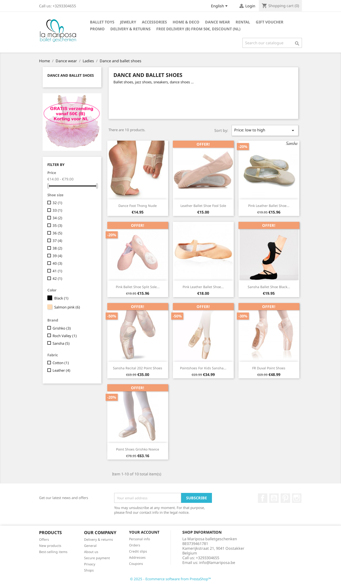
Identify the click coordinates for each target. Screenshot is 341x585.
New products (50, 545)
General (90, 545)
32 (57, 202)
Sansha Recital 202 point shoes (137, 368)
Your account (144, 532)
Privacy (89, 564)
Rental (243, 22)
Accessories (154, 22)
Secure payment (97, 558)
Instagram (296, 498)
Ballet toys (102, 22)
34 (57, 217)
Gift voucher (269, 22)
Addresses (137, 557)
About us (91, 551)
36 (57, 233)
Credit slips (138, 551)
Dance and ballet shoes (70, 75)
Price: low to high (265, 130)
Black (61, 298)
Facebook (262, 498)
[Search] (272, 43)
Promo (97, 28)
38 (57, 248)
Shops (89, 570)
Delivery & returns (130, 28)
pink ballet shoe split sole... (138, 287)
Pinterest (285, 498)
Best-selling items (53, 551)
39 (57, 255)
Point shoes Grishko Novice (137, 449)
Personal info (139, 539)
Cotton (61, 362)
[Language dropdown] (220, 6)
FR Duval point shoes (268, 368)
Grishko (62, 328)
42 (57, 278)
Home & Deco (186, 22)
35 (57, 225)
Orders (134, 545)
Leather (61, 370)
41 (57, 270)
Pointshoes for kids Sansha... (203, 368)
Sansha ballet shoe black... (269, 287)
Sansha (61, 343)
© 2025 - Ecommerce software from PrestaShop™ (170, 578)
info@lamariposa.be (217, 562)
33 (57, 210)
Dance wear (217, 22)
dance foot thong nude (137, 205)
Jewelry (128, 22)
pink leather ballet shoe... (268, 205)
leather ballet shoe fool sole (203, 205)
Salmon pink (67, 307)
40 (57, 263)
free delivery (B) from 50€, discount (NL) (198, 28)
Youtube (274, 498)
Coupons (136, 563)
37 (57, 240)
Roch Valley (65, 335)
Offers (44, 539)
